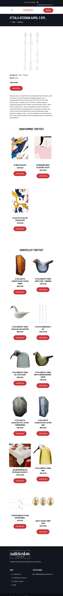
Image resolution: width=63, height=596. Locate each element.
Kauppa (48, 10)
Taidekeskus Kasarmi (20, 578)
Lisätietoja (16, 88)
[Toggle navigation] (12, 10)
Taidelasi (20, 22)
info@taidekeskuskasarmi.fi (45, 5)
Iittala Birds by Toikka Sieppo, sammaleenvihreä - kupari (43, 374)
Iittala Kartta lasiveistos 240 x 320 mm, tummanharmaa (20, 422)
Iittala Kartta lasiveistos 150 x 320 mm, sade (43, 422)
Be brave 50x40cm (20, 165)
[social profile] (37, 2)
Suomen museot (18, 581)
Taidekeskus (17, 574)
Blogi (14, 585)
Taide (13, 22)
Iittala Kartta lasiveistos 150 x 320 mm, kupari (20, 281)
